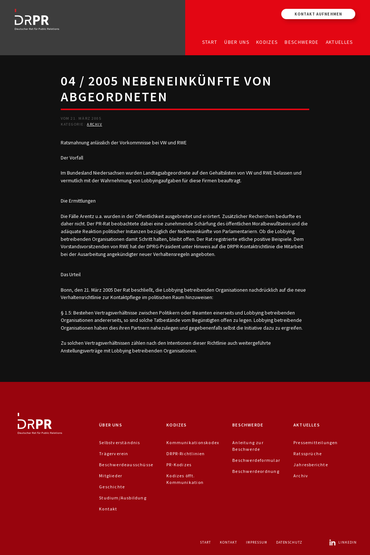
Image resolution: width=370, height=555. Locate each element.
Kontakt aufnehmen (318, 14)
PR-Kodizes (178, 464)
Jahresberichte (310, 464)
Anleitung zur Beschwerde (248, 446)
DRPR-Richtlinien (185, 453)
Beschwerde (302, 42)
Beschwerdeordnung (255, 471)
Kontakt (108, 509)
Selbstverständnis (119, 442)
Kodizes (267, 42)
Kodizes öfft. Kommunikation (185, 479)
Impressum (256, 542)
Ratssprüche (307, 453)
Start (210, 42)
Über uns (236, 42)
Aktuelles (339, 42)
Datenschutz (289, 542)
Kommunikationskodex (192, 442)
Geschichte (112, 486)
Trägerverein (113, 453)
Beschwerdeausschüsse (126, 464)
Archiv (94, 124)
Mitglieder (110, 475)
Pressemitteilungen (315, 442)
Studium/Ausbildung (123, 497)
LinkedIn (343, 542)
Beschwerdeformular (256, 460)
